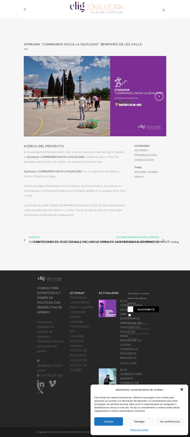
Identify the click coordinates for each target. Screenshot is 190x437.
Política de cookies (139, 430)
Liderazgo (76, 321)
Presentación (78, 297)
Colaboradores (80, 302)
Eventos (75, 317)
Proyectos (76, 341)
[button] (182, 390)
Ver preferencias (170, 421)
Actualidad (77, 336)
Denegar (139, 421)
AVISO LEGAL (79, 360)
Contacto (76, 346)
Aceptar (109, 421)
